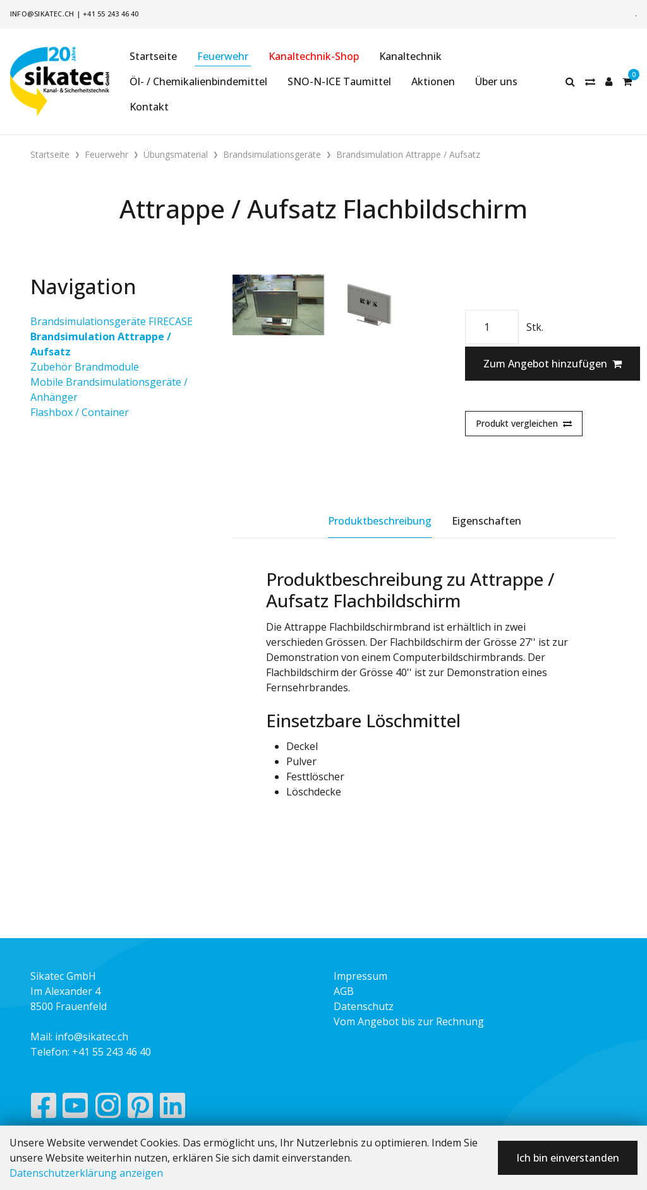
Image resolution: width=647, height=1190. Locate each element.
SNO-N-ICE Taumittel (339, 81)
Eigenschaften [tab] (486, 521)
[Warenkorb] (627, 81)
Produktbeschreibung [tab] (380, 521)
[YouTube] (75, 1109)
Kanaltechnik (410, 56)
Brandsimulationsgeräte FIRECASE (111, 321)
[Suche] (570, 81)
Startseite (153, 56)
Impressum (360, 976)
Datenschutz (364, 1006)
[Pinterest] (140, 1109)
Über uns (496, 81)
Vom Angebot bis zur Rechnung (409, 1021)
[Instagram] (108, 1109)
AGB (344, 991)
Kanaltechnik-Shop (314, 56)
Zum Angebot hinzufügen (552, 364)
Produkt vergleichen (524, 423)
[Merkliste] (590, 81)
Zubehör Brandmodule (84, 367)
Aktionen (433, 81)
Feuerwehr (222, 56)
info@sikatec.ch (42, 13)
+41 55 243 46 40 (111, 13)
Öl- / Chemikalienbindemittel (198, 81)
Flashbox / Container (79, 412)
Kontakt (149, 107)
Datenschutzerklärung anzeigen (86, 1173)
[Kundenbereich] (608, 81)
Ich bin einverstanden (567, 1158)
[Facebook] (43, 1109)
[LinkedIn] (173, 1109)
